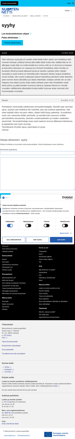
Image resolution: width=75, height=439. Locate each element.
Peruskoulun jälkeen (45, 256)
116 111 (7, 402)
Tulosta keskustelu (12, 43)
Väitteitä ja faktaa (7, 251)
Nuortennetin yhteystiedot (11, 346)
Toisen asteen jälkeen (46, 259)
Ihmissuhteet (7, 256)
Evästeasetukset (24, 435)
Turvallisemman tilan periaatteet (13, 353)
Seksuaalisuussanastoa (9, 249)
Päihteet (4, 309)
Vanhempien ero (7, 267)
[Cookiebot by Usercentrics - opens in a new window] (64, 197)
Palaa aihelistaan (11, 37)
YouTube (7, 372)
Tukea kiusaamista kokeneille (11, 288)
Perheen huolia (7, 270)
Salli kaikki (61, 240)
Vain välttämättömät (13, 240)
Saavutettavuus (9, 435)
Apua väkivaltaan (44, 304)
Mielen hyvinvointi (7, 304)
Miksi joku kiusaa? (8, 280)
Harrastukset (43, 272)
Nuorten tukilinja (44, 291)
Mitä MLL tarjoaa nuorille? (47, 312)
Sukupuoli (5, 246)
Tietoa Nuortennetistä (10, 342)
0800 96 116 (9, 413)
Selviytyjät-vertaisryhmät (10, 291)
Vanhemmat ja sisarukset (10, 264)
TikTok (6, 367)
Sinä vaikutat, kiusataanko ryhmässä (13, 283)
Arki (40, 266)
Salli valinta (37, 240)
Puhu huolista (43, 293)
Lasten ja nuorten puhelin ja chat (49, 288)
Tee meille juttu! (44, 314)
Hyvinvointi (5, 307)
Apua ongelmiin (44, 299)
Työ (40, 262)
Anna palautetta (7, 349)
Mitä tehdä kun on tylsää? (47, 270)
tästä (55, 386)
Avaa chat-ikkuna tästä (10, 424)
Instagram (8, 369)
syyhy (45, 16)
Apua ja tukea (44, 284)
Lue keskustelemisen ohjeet (17, 34)
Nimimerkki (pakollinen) (8, 150)
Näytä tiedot (64, 233)
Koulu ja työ (43, 248)
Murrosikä (5, 301)
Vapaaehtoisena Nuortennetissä (49, 317)
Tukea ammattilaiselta (46, 296)
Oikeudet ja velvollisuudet (47, 278)
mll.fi (3, 338)
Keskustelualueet (20, 16)
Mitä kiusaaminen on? (9, 278)
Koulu (41, 254)
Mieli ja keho (35, 16)
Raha (40, 280)
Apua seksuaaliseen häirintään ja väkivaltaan (53, 301)
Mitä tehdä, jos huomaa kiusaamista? (14, 293)
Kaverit (4, 259)
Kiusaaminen (7, 274)
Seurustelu (5, 262)
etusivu (6, 16)
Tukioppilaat (43, 251)
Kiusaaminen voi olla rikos (10, 286)
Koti (40, 275)
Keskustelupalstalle (9, 3)
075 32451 (8, 335)
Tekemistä (43, 308)
